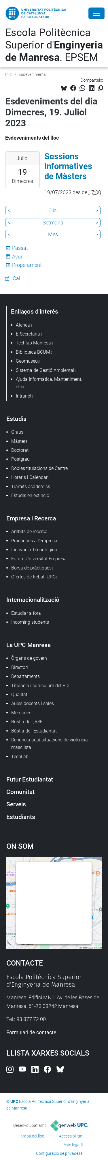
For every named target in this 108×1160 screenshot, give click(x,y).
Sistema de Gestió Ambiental (45, 370)
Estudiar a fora (26, 613)
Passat (20, 248)
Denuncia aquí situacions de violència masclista (49, 743)
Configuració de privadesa (59, 1153)
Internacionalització (32, 599)
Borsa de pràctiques (31, 568)
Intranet (23, 396)
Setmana (53, 223)
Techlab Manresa (33, 343)
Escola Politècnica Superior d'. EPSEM (54, 45)
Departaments (25, 676)
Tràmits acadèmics (30, 486)
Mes (53, 234)
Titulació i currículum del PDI (40, 685)
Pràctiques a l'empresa (34, 541)
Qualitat (19, 694)
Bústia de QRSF (27, 721)
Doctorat (20, 450)
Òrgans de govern (29, 658)
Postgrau (20, 459)
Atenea (23, 325)
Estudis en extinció (30, 495)
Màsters (19, 441)
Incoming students (30, 622)
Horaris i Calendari (30, 477)
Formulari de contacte (31, 1032)
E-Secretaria (28, 334)
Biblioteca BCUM (33, 352)
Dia (53, 210)
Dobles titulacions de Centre (39, 468)
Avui (17, 257)
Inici (8, 74)
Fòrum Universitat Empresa (39, 558)
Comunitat (20, 791)
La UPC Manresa (28, 645)
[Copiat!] (100, 88)
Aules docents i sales (32, 703)
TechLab (20, 756)
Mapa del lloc (32, 1136)
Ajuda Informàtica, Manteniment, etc (49, 382)
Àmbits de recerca (29, 531)
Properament (27, 265)
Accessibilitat (71, 1136)
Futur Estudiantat (29, 779)
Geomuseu (27, 361)
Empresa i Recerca (31, 518)
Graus (17, 432)
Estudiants (20, 816)
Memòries (21, 712)
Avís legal (72, 1144)
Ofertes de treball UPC (33, 577)
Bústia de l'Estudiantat (34, 731)
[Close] (96, 13)
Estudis (16, 418)
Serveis (16, 804)
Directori (19, 667)
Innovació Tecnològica (34, 549)
